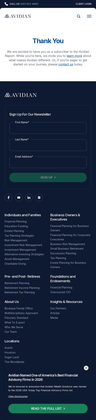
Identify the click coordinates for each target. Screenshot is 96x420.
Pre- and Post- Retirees (22, 276)
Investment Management (20, 249)
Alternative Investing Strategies (24, 254)
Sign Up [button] (46, 177)
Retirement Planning (17, 283)
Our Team (11, 331)
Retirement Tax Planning (20, 292)
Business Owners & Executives (65, 217)
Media (54, 317)
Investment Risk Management (23, 245)
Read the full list (46, 408)
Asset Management (17, 259)
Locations (12, 341)
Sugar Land (12, 357)
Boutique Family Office (19, 308)
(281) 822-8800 (29, 3)
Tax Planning (58, 258)
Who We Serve (14, 327)
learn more (74, 56)
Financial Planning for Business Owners (69, 228)
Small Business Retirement (67, 248)
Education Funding (16, 226)
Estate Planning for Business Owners (68, 265)
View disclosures (18, 396)
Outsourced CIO (60, 292)
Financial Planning (16, 221)
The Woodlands (14, 361)
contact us (65, 64)
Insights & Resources (66, 302)
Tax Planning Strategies (19, 235)
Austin (8, 347)
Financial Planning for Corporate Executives (70, 237)
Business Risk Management (67, 244)
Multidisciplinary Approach (21, 313)
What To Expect (15, 322)
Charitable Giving (15, 263)
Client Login (83, 4)
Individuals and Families (23, 215)
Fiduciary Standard (16, 317)
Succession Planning (63, 253)
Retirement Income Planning (22, 287)
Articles (55, 313)
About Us (12, 302)
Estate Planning (14, 230)
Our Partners (58, 308)
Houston (10, 352)
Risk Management (16, 240)
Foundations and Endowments (62, 278)
